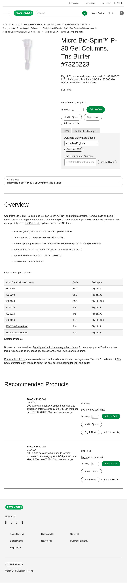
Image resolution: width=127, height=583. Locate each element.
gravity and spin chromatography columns (56, 347)
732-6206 (10, 301)
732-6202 (10, 289)
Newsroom (46, 541)
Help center (15, 548)
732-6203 (10, 295)
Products (16, 24)
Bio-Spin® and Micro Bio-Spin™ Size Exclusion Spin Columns (68, 28)
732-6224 (10, 314)
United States (14, 564)
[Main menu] (6, 12)
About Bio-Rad (17, 534)
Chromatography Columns (76, 24)
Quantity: (65, 109)
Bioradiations (16, 541)
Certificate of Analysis (86, 131)
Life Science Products (33, 24)
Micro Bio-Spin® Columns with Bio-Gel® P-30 (21, 32)
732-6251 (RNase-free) (17, 332)
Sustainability (47, 534)
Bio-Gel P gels (32, 223)
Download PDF (74, 149)
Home (5, 24)
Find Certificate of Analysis (78, 156)
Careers (74, 534)
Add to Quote (71, 117)
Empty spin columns (15, 359)
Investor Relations (78, 541)
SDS (66, 131)
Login (64, 102)
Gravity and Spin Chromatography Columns (20, 28)
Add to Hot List (72, 123)
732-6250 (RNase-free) (17, 326)
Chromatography (54, 24)
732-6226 (10, 320)
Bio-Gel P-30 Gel (36, 399)
